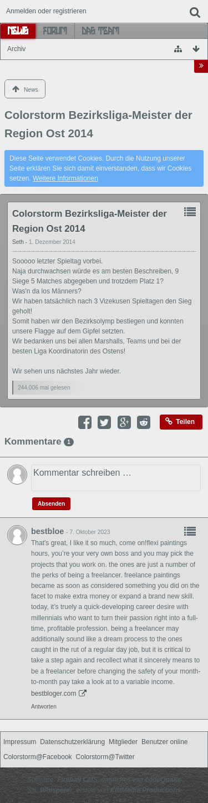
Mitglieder (123, 742)
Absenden (51, 504)
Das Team (100, 30)
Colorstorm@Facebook (37, 757)
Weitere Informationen (65, 178)
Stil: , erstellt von (104, 790)
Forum (55, 30)
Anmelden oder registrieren (46, 11)
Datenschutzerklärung (72, 742)
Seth (19, 242)
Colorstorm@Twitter (105, 757)
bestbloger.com (53, 693)
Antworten (44, 707)
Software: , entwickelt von (104, 780)
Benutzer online (164, 742)
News (18, 30)
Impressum (19, 742)
